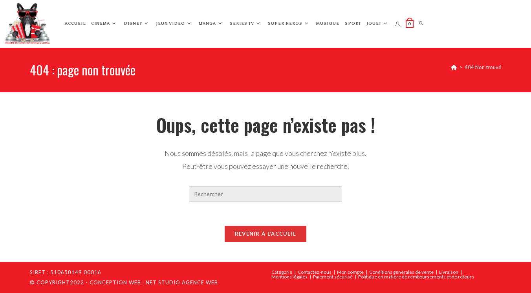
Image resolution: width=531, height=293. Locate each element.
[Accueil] (454, 67)
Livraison (448, 272)
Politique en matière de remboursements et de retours (416, 277)
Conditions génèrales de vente (401, 272)
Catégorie (281, 272)
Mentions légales (289, 277)
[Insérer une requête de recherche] (265, 194)
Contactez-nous (314, 272)
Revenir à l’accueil (266, 234)
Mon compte (350, 272)
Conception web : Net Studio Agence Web (154, 282)
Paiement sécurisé (333, 277)
